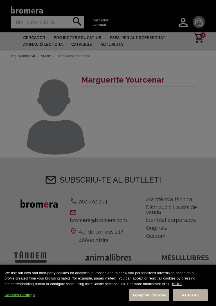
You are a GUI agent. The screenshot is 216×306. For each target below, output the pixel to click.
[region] (108, 285)
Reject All (190, 295)
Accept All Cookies (149, 295)
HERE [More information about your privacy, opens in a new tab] (177, 284)
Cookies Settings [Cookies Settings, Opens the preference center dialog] (19, 295)
